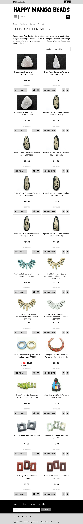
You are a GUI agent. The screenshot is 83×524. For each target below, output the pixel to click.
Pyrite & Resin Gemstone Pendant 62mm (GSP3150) (27, 234)
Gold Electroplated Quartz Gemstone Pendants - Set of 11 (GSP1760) (27, 316)
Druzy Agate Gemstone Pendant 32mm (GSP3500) (26, 113)
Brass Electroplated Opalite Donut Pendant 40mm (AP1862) (27, 356)
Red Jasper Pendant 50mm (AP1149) (27, 477)
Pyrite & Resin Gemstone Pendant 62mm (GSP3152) (56, 194)
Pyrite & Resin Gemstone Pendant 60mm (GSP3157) (56, 113)
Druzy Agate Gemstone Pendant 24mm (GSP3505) (26, 73)
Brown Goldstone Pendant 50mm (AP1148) (56, 477)
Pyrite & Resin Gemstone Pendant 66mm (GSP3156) (27, 154)
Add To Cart (20, 90)
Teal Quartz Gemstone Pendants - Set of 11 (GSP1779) (27, 275)
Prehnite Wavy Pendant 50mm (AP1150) (56, 436)
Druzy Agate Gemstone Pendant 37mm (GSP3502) (56, 73)
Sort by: (48, 49)
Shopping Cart (20, 2)
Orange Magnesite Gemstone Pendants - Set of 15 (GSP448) (56, 356)
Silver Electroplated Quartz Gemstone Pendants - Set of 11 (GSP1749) (56, 316)
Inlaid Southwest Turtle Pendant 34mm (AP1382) (56, 396)
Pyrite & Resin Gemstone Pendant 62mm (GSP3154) (27, 194)
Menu (67, 2)
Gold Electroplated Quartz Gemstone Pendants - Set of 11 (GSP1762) (56, 276)
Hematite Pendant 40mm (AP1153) (27, 435)
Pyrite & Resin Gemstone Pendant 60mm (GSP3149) (56, 234)
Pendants (23, 24)
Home (15, 24)
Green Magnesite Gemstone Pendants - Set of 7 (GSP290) (27, 396)
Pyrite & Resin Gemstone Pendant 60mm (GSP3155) (56, 154)
